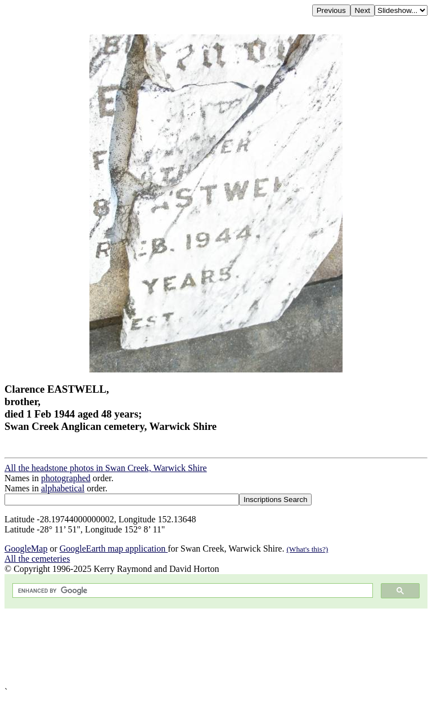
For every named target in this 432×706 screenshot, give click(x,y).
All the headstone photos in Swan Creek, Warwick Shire (105, 468)
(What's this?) (307, 549)
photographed (66, 478)
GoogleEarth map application (114, 548)
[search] (191, 591)
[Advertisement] (216, 648)
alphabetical (62, 488)
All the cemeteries (37, 558)
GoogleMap (25, 548)
